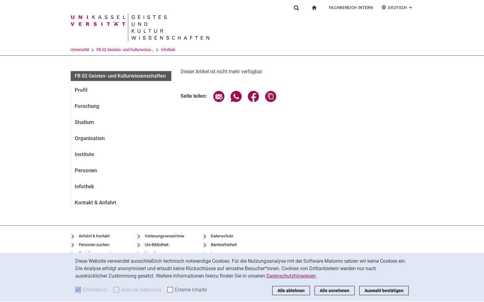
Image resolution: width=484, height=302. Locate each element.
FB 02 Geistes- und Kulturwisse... (125, 49)
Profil (81, 90)
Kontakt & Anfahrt (95, 202)
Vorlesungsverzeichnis (164, 236)
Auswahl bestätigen (384, 290)
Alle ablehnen (291, 290)
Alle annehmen (334, 290)
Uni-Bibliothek (157, 244)
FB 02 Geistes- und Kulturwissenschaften (120, 76)
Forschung (87, 106)
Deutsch (397, 7)
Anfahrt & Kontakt (94, 236)
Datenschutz (222, 236)
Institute (84, 154)
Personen (86, 170)
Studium (84, 122)
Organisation (90, 138)
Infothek (168, 49)
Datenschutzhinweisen (291, 276)
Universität (80, 49)
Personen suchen (94, 244)
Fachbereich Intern (351, 7)
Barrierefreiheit (224, 244)
